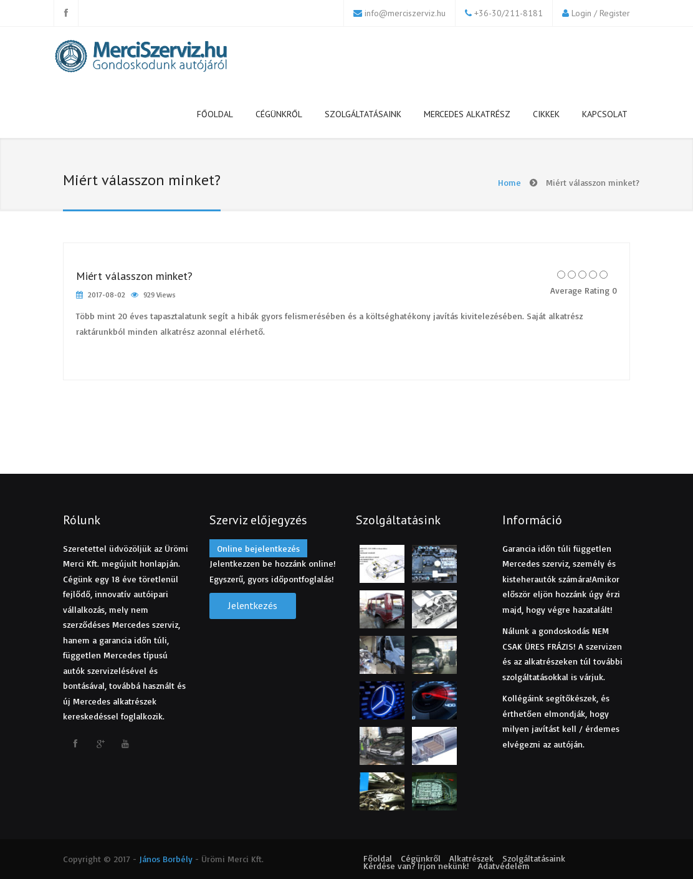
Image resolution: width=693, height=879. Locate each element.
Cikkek (546, 114)
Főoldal (215, 114)
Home (509, 182)
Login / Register (600, 13)
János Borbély (166, 858)
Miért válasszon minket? (134, 276)
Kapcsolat (605, 114)
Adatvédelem (504, 865)
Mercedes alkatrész (467, 114)
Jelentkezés (252, 605)
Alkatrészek (471, 858)
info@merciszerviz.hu (405, 13)
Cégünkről (279, 114)
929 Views (159, 294)
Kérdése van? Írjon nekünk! (416, 865)
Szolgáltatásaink (363, 114)
